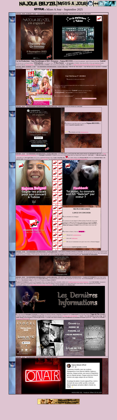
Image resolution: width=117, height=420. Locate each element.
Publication (74, 238)
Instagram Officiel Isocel (22, 319)
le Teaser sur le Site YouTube (70, 316)
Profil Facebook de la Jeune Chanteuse (78, 282)
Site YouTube (44, 159)
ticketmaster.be (29, 64)
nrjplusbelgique (77, 235)
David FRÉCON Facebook (89, 98)
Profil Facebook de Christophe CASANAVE (41, 285)
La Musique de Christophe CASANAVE (77, 159)
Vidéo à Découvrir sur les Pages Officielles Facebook (86, 64)
